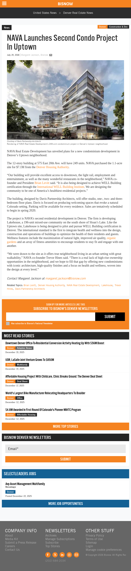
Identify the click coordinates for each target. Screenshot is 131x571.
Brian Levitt (41, 183)
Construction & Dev (118, 26)
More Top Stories (65, 426)
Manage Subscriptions (60, 539)
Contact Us (12, 549)
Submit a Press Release (20, 542)
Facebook (48, 554)
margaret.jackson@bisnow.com (65, 278)
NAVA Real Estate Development (83, 285)
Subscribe (52, 542)
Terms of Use (94, 539)
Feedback (76, 554)
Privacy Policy (95, 535)
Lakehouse (107, 285)
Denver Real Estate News (78, 12)
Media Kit (11, 539)
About (9, 535)
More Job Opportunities (65, 503)
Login (89, 546)
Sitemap (91, 542)
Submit (65, 459)
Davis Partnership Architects (30, 288)
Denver (102, 26)
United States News (45, 12)
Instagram (69, 554)
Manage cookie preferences (104, 549)
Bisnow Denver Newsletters (27, 437)
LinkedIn (62, 554)
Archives (51, 535)
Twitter (55, 554)
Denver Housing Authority (52, 167)
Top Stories (52, 546)
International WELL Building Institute (60, 187)
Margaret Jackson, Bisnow (35, 55)
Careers (10, 546)
